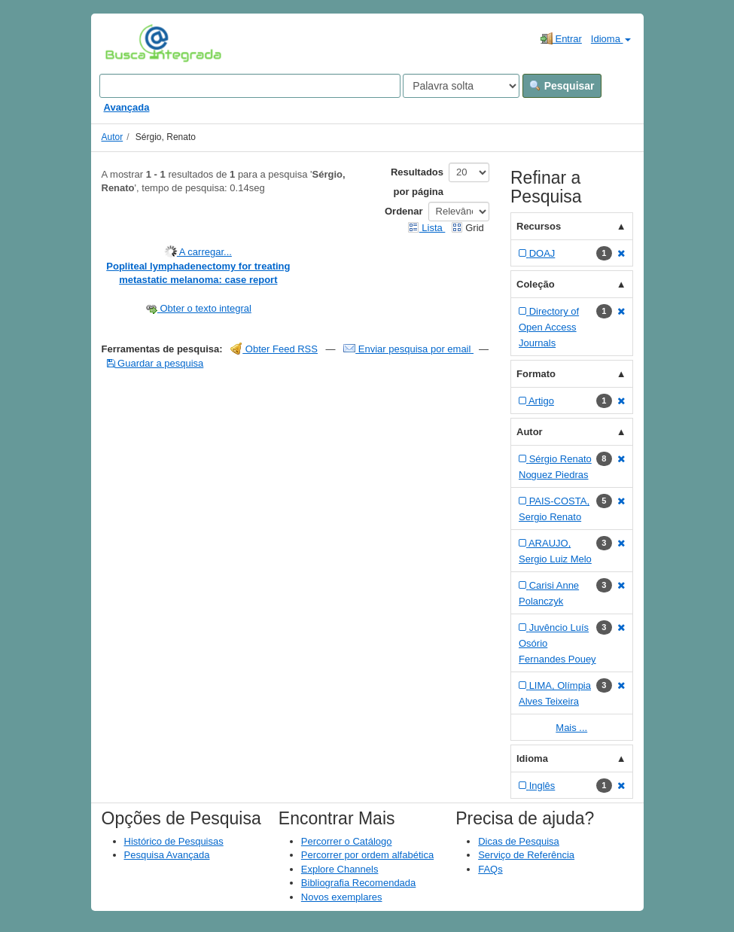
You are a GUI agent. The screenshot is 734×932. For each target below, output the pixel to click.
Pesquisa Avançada (167, 854)
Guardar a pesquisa (155, 363)
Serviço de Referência (526, 854)
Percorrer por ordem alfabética (367, 854)
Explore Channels (340, 869)
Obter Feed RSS (274, 349)
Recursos (538, 226)
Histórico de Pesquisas (174, 841)
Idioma (611, 38)
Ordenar (404, 211)
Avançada (127, 107)
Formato (536, 373)
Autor (112, 137)
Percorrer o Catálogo (346, 841)
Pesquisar (562, 86)
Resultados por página (417, 181)
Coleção (535, 284)
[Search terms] (250, 86)
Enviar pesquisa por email (408, 349)
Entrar (561, 38)
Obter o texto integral (198, 308)
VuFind (128, 43)
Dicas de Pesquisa (518, 841)
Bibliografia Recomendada (358, 882)
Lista (426, 227)
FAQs (490, 869)
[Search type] (461, 86)
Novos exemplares (341, 897)
